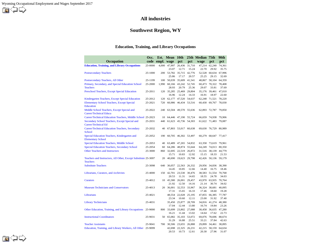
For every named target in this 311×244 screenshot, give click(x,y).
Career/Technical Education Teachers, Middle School (114, 117)
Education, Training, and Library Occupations (112, 65)
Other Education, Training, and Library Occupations (113, 209)
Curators (89, 180)
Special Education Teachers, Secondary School (110, 147)
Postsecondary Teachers (97, 72)
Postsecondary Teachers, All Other (103, 80)
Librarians (90, 194)
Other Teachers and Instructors (101, 150)
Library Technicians (95, 202)
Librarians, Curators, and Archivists (104, 172)
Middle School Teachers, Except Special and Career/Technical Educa (109, 111)
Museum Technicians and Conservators (106, 187)
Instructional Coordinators (99, 216)
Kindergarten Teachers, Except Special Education (112, 98)
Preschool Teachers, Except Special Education (110, 91)
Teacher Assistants (94, 224)
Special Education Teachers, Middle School (108, 143)
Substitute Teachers (95, 165)
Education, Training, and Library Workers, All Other (113, 228)
